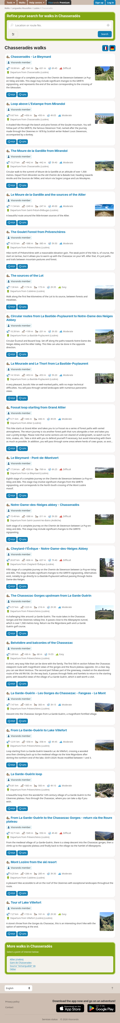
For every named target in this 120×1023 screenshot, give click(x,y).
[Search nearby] (108, 25)
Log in (110, 2)
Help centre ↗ (36, 2)
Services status (50, 1019)
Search (104, 34)
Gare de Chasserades (20, 962)
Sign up (99, 2)
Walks (22, 2)
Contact (9, 1007)
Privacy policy (12, 1001)
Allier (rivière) (16, 959)
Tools (10, 2)
